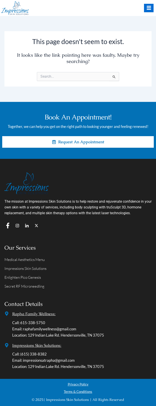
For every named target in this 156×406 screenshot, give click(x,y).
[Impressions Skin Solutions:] (6, 345)
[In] (26, 225)
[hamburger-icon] (149, 8)
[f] (7, 225)
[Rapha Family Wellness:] (6, 313)
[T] (36, 225)
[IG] (17, 225)
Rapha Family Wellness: (34, 313)
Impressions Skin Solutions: (36, 345)
